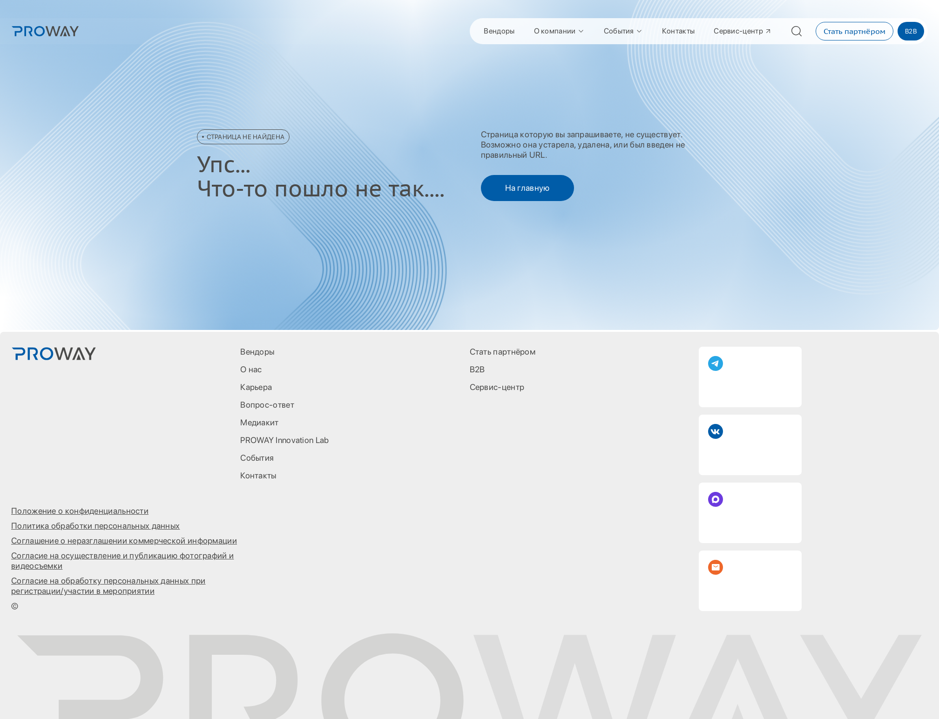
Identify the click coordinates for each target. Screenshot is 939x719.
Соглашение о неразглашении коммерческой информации (124, 540)
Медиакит (259, 422)
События (623, 31)
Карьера (256, 387)
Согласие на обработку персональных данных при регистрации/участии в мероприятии (108, 586)
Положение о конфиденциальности (80, 511)
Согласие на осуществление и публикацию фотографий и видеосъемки (122, 561)
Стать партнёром (854, 31)
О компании (559, 31)
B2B (911, 31)
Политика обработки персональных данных (95, 526)
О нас (251, 369)
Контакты (678, 31)
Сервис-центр (743, 31)
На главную (527, 188)
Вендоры (499, 31)
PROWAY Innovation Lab (284, 440)
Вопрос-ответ (267, 405)
